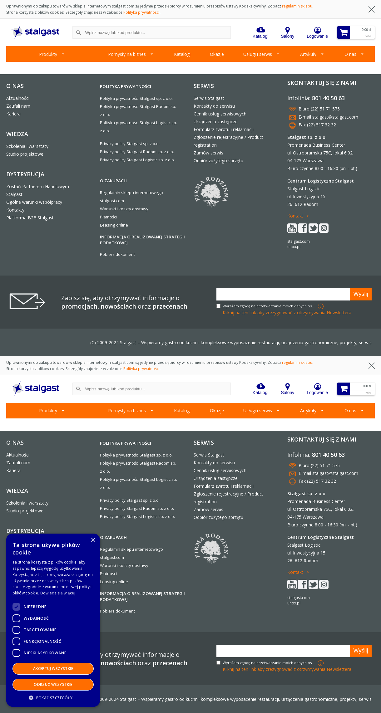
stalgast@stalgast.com (335, 117)
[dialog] (53, 620)
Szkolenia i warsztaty (27, 146)
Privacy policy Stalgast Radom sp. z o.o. (137, 151)
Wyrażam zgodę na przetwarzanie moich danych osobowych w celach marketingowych (269, 306)
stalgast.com (298, 241)
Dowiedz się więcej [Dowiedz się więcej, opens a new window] (57, 593)
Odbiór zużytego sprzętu (218, 161)
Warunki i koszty (115, 209)
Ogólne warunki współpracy (34, 202)
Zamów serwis (208, 153)
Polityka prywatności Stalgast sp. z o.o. (136, 98)
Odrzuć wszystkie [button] (53, 684)
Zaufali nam (18, 106)
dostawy (140, 209)
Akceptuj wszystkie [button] (53, 668)
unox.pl (293, 246)
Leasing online (114, 225)
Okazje (217, 54)
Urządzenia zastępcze (216, 122)
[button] (53, 698)
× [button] (93, 540)
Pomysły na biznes (127, 54)
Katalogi (182, 54)
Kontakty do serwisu (214, 106)
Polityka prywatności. (142, 12)
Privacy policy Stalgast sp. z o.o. (130, 143)
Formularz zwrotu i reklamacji (224, 129)
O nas (350, 54)
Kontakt (295, 216)
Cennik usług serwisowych (220, 114)
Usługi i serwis (257, 54)
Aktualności (17, 98)
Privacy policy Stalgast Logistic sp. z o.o (137, 160)
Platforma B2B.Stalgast (30, 218)
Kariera (13, 114)
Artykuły (308, 54)
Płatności (108, 217)
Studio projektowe (24, 154)
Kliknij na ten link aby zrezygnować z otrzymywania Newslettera (287, 312)
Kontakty (15, 210)
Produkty (48, 54)
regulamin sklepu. (297, 6)
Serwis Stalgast (209, 98)
